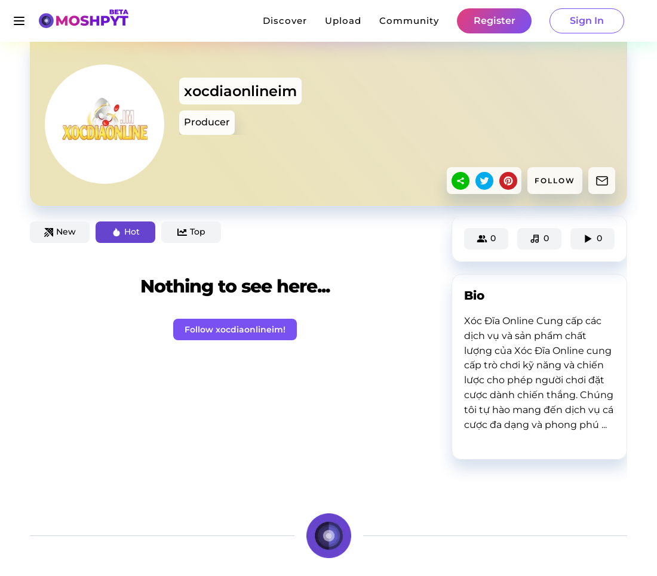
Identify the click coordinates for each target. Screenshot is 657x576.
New (60, 231)
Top (191, 231)
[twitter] (484, 181)
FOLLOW (555, 180)
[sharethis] (460, 181)
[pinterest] (508, 181)
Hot (126, 231)
